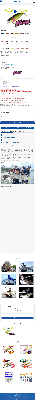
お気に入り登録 (17, 119)
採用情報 (17, 398)
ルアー (8, 4)
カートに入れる (17, 122)
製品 (5, 4)
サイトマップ (17, 394)
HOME (1, 4)
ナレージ (12, 4)
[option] (17, 17)
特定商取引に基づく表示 (17, 395)
